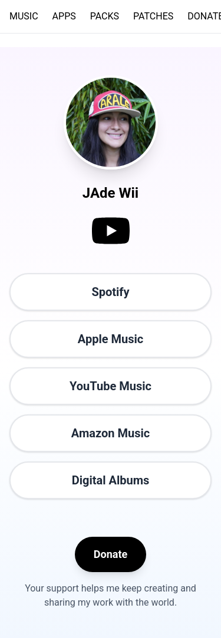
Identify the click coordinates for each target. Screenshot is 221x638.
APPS (64, 16)
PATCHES (153, 16)
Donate (110, 554)
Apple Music (110, 339)
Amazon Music (110, 433)
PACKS (104, 16)
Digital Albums (111, 480)
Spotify (110, 292)
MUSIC (23, 16)
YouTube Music (110, 386)
